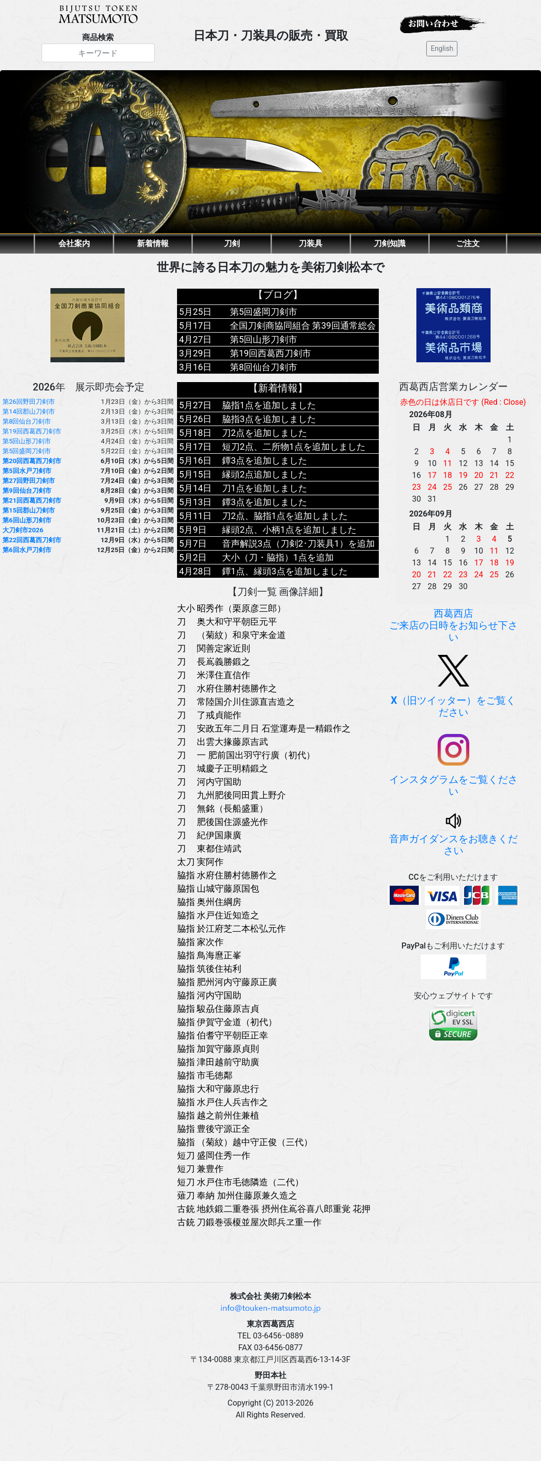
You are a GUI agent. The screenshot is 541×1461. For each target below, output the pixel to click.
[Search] (98, 52)
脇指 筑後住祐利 (209, 968)
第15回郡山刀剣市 (28, 510)
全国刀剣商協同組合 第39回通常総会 (303, 325)
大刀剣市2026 (23, 530)
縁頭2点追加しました (264, 474)
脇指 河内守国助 (209, 995)
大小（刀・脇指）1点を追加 (278, 557)
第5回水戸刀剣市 (26, 470)
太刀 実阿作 (200, 862)
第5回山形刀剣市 (26, 441)
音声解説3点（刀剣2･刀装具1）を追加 (298, 543)
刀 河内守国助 (209, 781)
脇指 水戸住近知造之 (218, 915)
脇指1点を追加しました (269, 405)
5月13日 (195, 502)
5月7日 (193, 543)
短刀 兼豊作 (200, 1168)
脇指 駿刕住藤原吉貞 (218, 1008)
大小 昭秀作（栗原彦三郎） (231, 608)
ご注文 (468, 243)
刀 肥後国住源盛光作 (222, 821)
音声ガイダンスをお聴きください (453, 836)
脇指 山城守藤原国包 (218, 888)
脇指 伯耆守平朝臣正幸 (222, 1035)
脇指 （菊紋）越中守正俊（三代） (245, 1142)
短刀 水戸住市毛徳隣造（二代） (240, 1182)
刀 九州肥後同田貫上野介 (231, 795)
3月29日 (195, 353)
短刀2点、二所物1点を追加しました (293, 446)
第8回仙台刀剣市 (26, 421)
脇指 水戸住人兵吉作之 (222, 1102)
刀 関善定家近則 (213, 648)
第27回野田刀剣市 (28, 480)
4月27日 (195, 339)
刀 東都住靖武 (209, 848)
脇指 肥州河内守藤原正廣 (227, 982)
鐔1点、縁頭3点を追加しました (285, 571)
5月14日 (195, 488)
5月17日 (195, 325)
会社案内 (74, 243)
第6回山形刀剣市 (26, 520)
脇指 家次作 (200, 942)
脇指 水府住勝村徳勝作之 (227, 875)
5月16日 (195, 460)
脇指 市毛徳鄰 (204, 1075)
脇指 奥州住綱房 (209, 902)
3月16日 (195, 367)
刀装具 (310, 243)
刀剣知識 (390, 243)
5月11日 (195, 516)
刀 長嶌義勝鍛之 (213, 661)
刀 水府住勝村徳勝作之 (227, 688)
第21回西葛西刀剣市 (31, 500)
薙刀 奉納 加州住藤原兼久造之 (237, 1195)
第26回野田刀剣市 (28, 401)
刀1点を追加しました (264, 488)
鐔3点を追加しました (264, 460)
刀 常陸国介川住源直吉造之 (236, 701)
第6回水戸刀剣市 (26, 550)
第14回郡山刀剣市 (28, 411)
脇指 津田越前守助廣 (218, 1062)
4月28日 (195, 571)
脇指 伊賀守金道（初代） (227, 1022)
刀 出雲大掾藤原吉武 (222, 741)
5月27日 (195, 405)
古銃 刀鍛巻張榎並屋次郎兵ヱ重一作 (249, 1222)
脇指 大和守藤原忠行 (218, 1088)
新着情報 (153, 243)
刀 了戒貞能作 (209, 715)
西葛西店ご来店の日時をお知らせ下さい (453, 625)
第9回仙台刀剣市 (26, 490)
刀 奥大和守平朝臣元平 (227, 621)
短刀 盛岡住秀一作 (213, 1155)
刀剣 (232, 243)
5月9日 (193, 529)
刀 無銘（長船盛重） (222, 808)
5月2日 (193, 557)
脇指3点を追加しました (269, 419)
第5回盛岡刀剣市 (26, 451)
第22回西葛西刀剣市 (31, 540)
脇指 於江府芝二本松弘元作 (231, 928)
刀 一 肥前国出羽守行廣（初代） (246, 755)
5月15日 (195, 474)
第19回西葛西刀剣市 (31, 431)
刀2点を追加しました (264, 433)
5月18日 (195, 433)
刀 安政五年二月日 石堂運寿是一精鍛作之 (264, 728)
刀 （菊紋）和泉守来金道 (231, 635)
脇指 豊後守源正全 (213, 1128)
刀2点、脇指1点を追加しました (285, 516)
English (442, 48)
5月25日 (195, 311)
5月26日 (195, 419)
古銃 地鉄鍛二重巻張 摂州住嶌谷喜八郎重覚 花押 (273, 1208)
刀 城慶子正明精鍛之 (222, 768)
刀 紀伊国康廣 (209, 835)
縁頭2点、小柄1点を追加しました (289, 529)
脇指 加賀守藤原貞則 (218, 1048)
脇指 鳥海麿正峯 (209, 955)
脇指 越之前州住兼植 (218, 1115)
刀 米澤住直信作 (213, 675)
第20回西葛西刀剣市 (31, 461)
